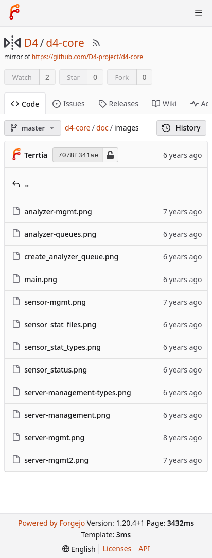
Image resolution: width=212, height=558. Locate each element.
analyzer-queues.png (60, 234)
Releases (118, 103)
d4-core (65, 43)
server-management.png (67, 415)
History (181, 128)
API (144, 548)
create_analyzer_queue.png (71, 257)
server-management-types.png (77, 392)
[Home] (14, 13)
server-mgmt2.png (56, 460)
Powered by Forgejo (51, 523)
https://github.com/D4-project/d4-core (87, 56)
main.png (40, 279)
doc (102, 128)
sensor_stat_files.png (60, 324)
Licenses (117, 548)
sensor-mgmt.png (55, 302)
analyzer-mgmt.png (58, 211)
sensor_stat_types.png (62, 347)
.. (27, 184)
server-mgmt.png (54, 437)
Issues (68, 103)
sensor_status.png (55, 370)
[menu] (79, 549)
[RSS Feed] (96, 42)
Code (25, 104)
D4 (31, 43)
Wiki (164, 103)
